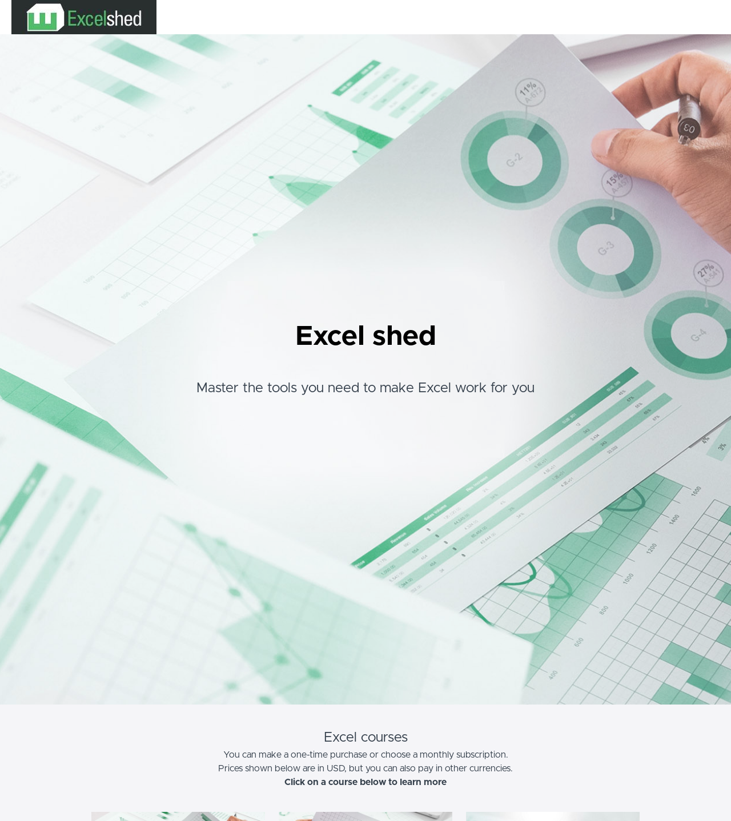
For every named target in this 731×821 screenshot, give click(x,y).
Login (672, 17)
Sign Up (705, 17)
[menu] (686, 17)
